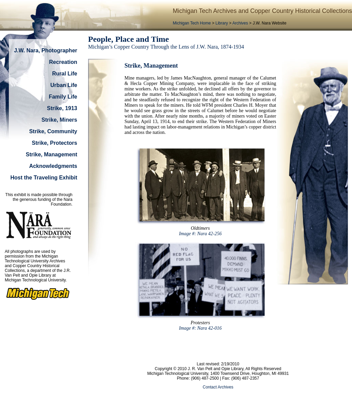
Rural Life (64, 73)
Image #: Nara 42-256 (200, 233)
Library (222, 23)
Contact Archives (218, 387)
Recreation (63, 62)
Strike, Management (51, 154)
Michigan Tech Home (192, 23)
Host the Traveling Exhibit (44, 177)
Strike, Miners (59, 120)
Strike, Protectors (54, 143)
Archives (240, 23)
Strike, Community (53, 131)
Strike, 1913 (62, 108)
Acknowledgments (53, 166)
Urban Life (63, 85)
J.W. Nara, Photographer (45, 50)
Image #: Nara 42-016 (200, 328)
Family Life (63, 97)
